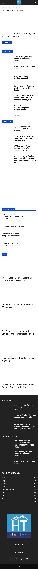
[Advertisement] (19, 186)
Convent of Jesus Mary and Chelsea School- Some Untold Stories (19, 385)
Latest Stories (7, 121)
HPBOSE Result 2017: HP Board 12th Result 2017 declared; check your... (24, 98)
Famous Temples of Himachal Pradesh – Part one (13, 225)
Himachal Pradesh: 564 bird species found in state (25, 416)
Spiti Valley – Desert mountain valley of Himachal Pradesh (12, 216)
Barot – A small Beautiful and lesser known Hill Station (24, 88)
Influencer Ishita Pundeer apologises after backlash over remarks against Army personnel (25, 159)
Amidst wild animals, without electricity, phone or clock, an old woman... (24, 427)
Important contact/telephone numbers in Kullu (21, 107)
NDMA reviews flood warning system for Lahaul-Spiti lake (22, 148)
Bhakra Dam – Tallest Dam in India (24, 67)
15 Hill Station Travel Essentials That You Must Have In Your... (17, 279)
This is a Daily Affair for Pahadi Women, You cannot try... (23, 407)
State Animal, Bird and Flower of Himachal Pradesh (23, 59)
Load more (19, 115)
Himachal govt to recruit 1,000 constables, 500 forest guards (24, 138)
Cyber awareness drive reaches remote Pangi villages (23, 129)
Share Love (6, 42)
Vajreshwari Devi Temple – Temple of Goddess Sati (12, 235)
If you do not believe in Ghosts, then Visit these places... (18, 34)
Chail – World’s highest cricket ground (10, 244)
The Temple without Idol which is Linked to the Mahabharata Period (18, 332)
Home (4, 7)
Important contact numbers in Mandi (21, 77)
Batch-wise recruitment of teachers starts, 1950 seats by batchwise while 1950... (24, 444)
